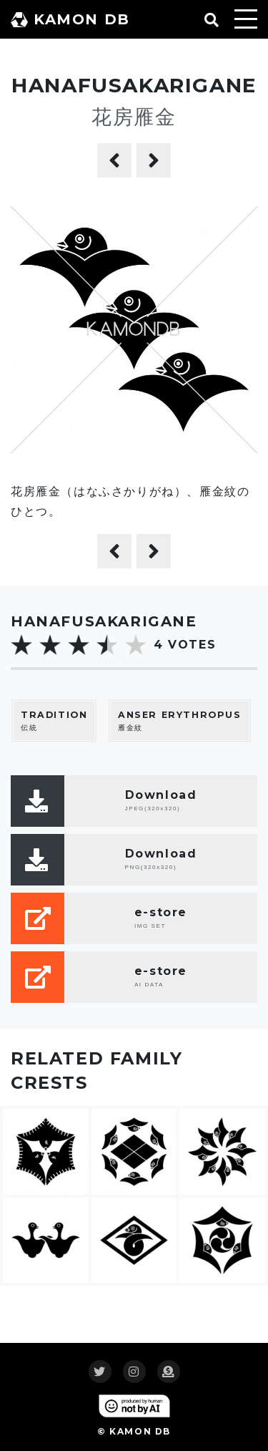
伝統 (54, 720)
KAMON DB (70, 19)
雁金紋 (180, 720)
